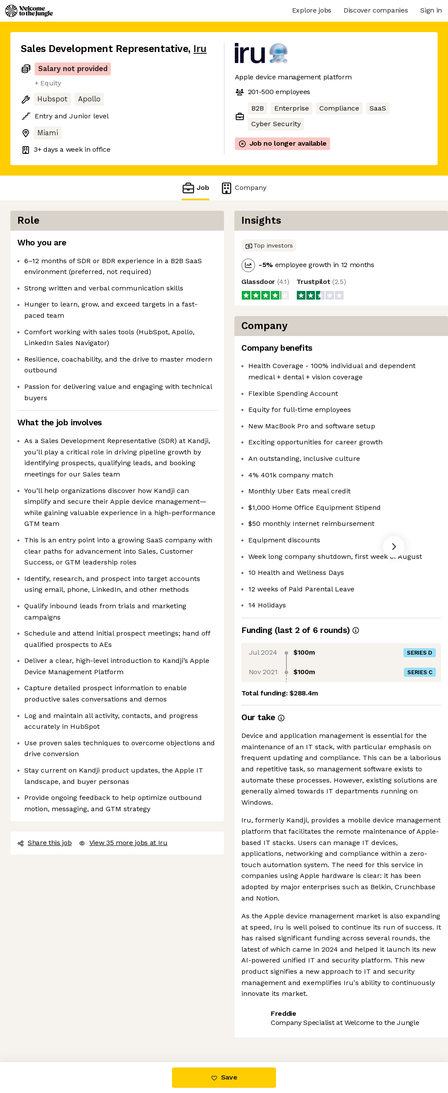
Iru (200, 49)
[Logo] (29, 11)
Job (195, 188)
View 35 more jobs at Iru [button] (123, 843)
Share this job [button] (44, 843)
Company (243, 188)
